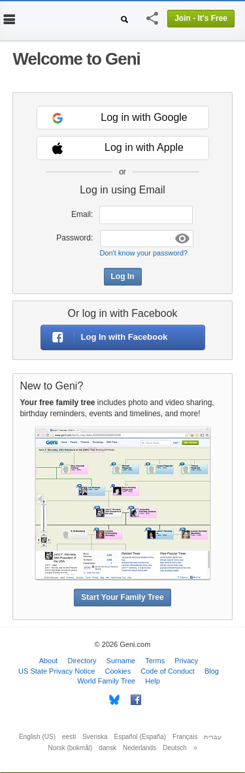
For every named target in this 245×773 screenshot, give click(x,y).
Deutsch (175, 747)
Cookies (118, 671)
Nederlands (139, 747)
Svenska (94, 736)
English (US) (37, 736)
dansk (107, 747)
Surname (121, 661)
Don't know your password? (143, 253)
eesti (69, 736)
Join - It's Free (200, 18)
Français (184, 736)
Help (152, 681)
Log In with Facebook (104, 337)
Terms (155, 661)
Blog (211, 671)
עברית (212, 736)
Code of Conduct (167, 671)
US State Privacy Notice (56, 671)
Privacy (186, 661)
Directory (81, 661)
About (48, 661)
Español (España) (140, 736)
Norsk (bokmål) (70, 747)
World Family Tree (106, 681)
